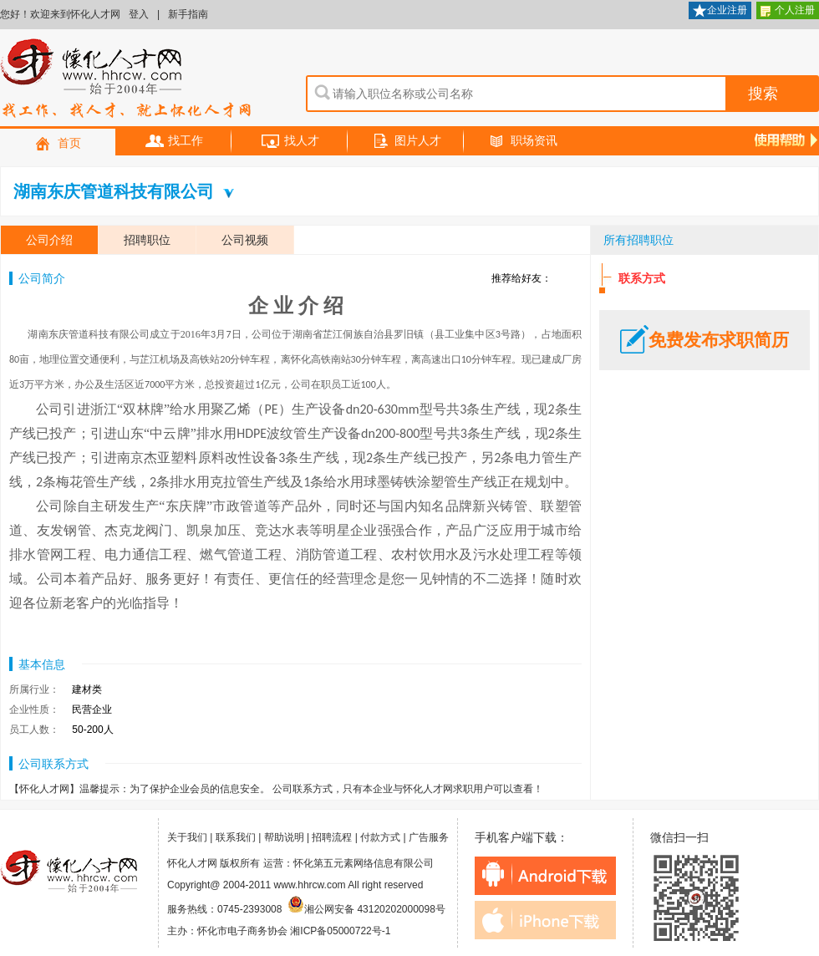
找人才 (290, 142)
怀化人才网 (126, 79)
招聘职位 (147, 240)
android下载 (545, 876)
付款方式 (380, 837)
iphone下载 (545, 920)
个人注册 (787, 11)
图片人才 (406, 142)
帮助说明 (284, 837)
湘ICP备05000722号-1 (340, 931)
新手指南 (188, 14)
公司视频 (244, 240)
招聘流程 (332, 837)
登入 (139, 14)
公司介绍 (49, 240)
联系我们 (236, 837)
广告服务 (429, 837)
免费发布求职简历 (704, 340)
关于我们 (187, 837)
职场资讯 (522, 142)
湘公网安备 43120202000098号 (366, 909)
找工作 (174, 142)
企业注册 (720, 11)
